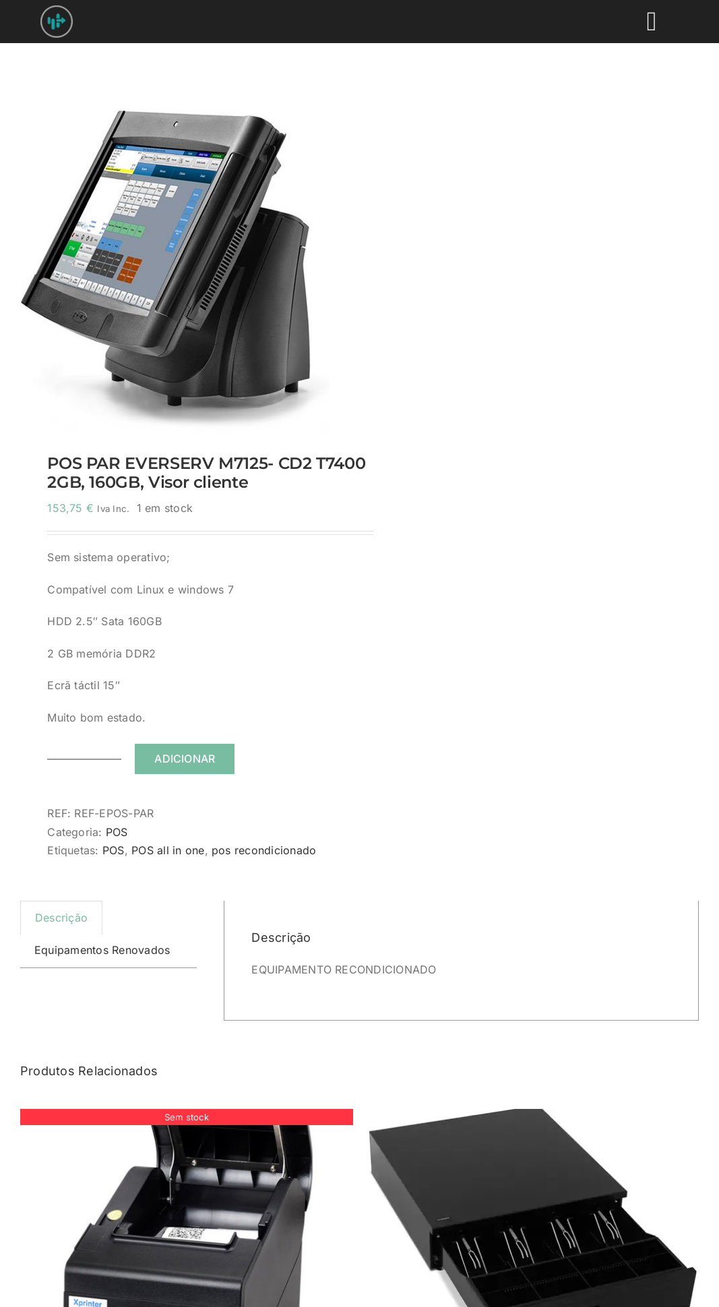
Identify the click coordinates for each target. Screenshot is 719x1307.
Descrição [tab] (61, 917)
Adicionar (184, 758)
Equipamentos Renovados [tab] (102, 950)
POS (117, 832)
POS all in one (167, 850)
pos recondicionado (264, 850)
